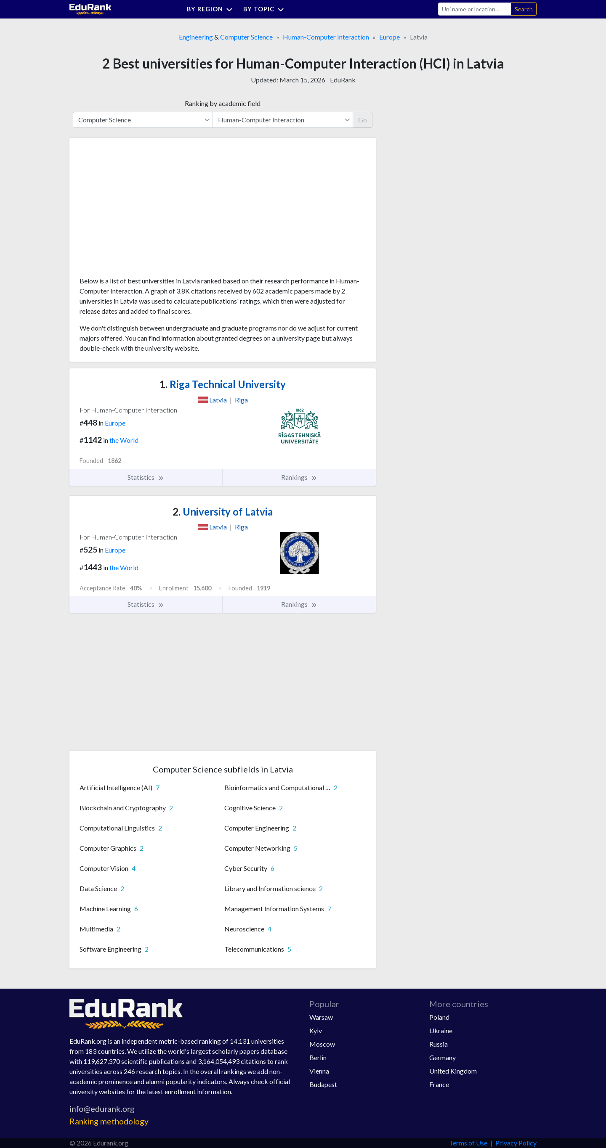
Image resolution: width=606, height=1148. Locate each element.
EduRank (343, 80)
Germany (442, 1057)
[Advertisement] (142, 210)
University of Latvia (223, 511)
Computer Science (246, 37)
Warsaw (321, 1017)
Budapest (323, 1084)
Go (362, 120)
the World (123, 440)
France (439, 1084)
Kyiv (315, 1030)
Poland (439, 1017)
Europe (389, 37)
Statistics (146, 477)
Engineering (196, 37)
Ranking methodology (109, 1121)
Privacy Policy (516, 1143)
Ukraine (440, 1030)
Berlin (318, 1057)
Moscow (322, 1044)
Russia (438, 1044)
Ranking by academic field (222, 103)
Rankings (299, 477)
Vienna (319, 1071)
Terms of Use (468, 1143)
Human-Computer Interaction (326, 37)
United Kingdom (453, 1071)
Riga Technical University (222, 384)
